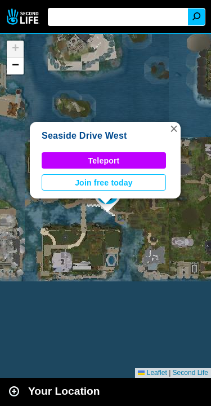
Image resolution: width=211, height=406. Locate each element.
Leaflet (152, 373)
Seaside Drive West (84, 135)
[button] (174, 128)
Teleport (104, 160)
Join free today (104, 182)
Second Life (24, 16)
